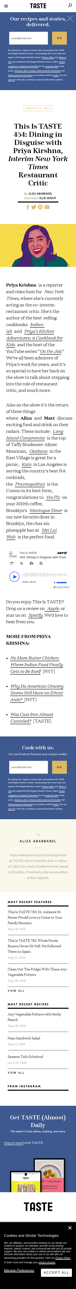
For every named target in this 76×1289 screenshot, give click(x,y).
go (59, 38)
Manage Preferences (19, 1270)
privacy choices (47, 1262)
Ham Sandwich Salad (24, 1037)
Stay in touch (14, 1142)
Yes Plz (53, 497)
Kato (26, 464)
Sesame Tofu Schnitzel (25, 1056)
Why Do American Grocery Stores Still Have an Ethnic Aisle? (36, 692)
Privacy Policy (63, 1258)
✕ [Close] (69, 1228)
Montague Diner (45, 510)
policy (56, 75)
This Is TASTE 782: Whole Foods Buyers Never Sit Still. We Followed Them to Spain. (34, 946)
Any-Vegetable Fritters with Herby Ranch (34, 1016)
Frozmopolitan (30, 484)
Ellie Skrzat (48, 198)
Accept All (56, 1272)
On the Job (50, 351)
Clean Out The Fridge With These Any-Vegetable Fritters (38, 971)
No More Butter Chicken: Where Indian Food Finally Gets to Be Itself (36, 664)
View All (16, 991)
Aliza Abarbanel (40, 193)
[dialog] (38, 1255)
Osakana (38, 451)
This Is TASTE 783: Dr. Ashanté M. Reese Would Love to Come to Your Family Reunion (35, 917)
